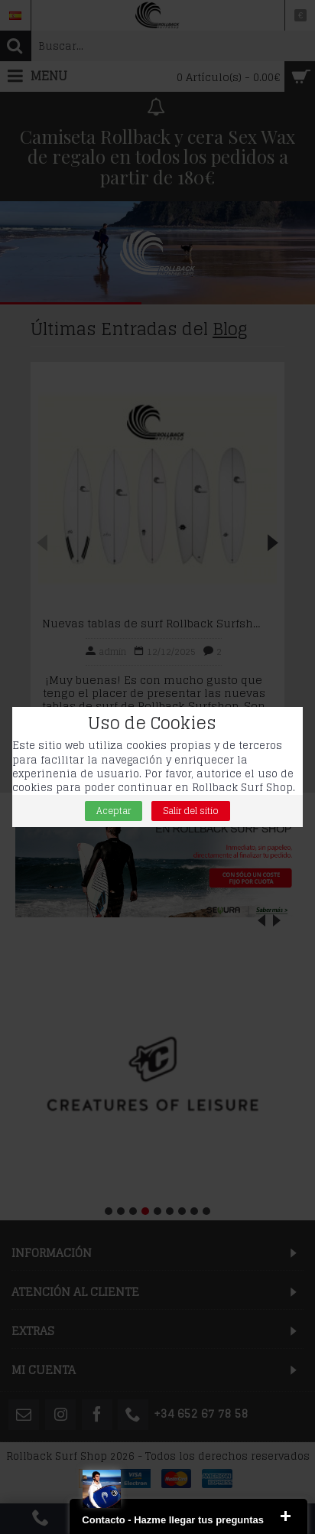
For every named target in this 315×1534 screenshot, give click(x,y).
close (285, 1516)
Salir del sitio (191, 811)
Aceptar (113, 811)
